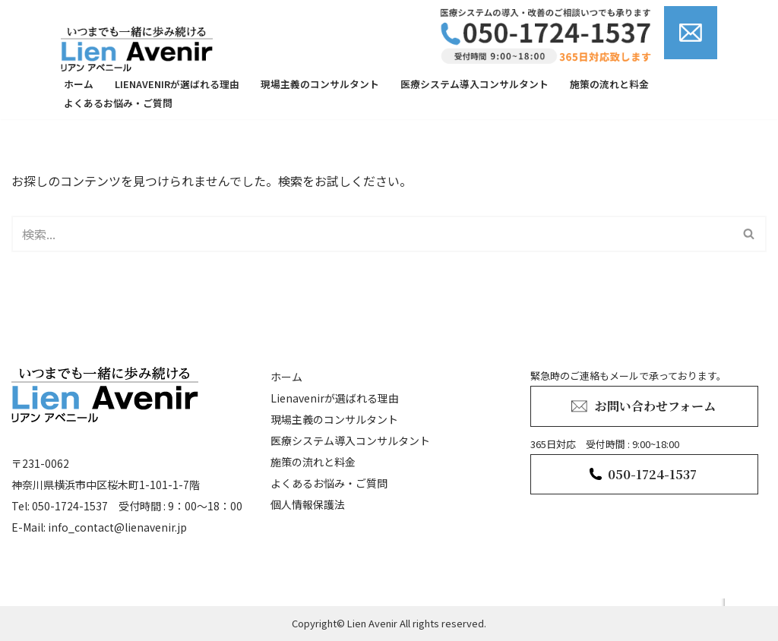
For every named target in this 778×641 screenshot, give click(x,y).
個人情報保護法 (307, 504)
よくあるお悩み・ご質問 (118, 103)
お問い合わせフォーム (655, 406)
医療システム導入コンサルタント (474, 84)
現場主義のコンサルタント (320, 84)
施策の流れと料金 (609, 84)
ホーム (78, 84)
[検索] (371, 234)
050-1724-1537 (652, 474)
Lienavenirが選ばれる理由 (177, 84)
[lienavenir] (140, 48)
